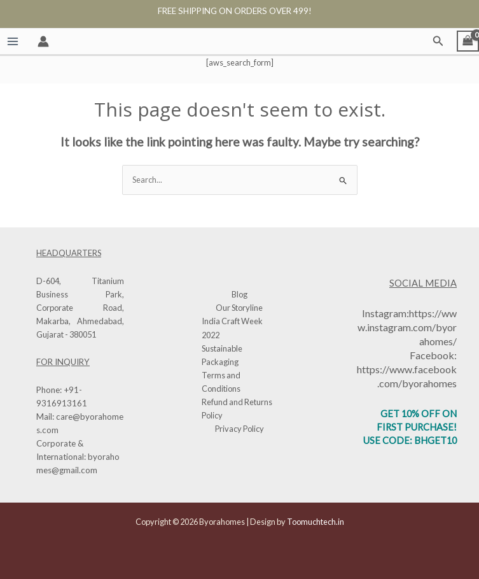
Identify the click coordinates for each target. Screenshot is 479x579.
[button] (438, 41)
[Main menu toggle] (12, 41)
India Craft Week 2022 (232, 328)
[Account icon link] (43, 41)
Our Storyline (239, 308)
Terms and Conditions (221, 382)
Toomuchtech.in (315, 522)
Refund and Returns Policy (237, 408)
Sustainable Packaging (222, 355)
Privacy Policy (239, 429)
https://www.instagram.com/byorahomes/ (407, 327)
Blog (239, 294)
